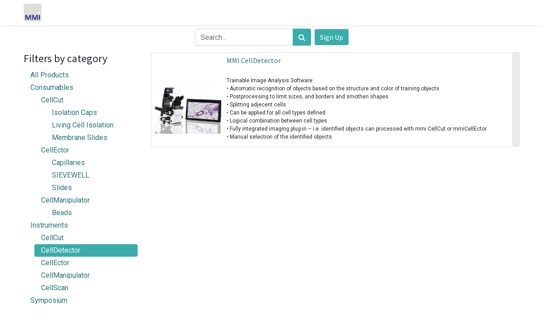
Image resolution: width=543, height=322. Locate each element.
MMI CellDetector (254, 60)
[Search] (302, 37)
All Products (49, 75)
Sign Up (331, 37)
